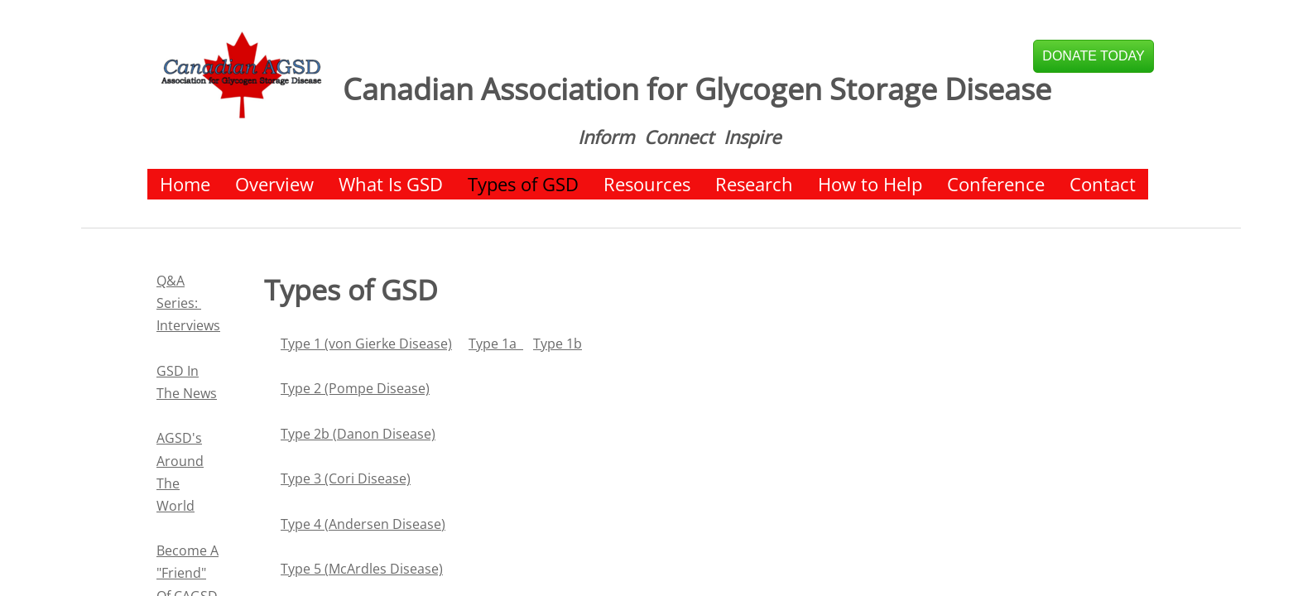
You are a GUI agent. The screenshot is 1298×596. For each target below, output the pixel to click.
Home (185, 183)
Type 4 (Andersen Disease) (363, 524)
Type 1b (557, 343)
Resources (646, 183)
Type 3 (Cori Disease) (346, 478)
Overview (274, 183)
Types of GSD (523, 183)
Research (754, 183)
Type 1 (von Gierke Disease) (366, 343)
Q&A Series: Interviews (188, 303)
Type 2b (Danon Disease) (358, 434)
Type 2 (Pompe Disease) (355, 388)
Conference (996, 183)
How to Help (870, 183)
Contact (1103, 183)
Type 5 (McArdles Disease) (362, 569)
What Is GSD (391, 183)
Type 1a (496, 343)
